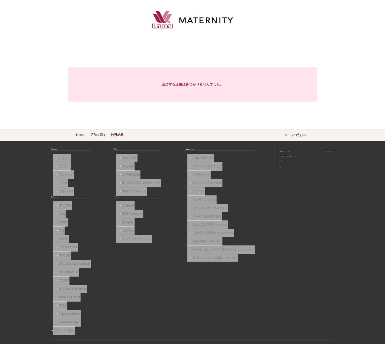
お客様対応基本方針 (241, 322)
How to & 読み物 (169, 151)
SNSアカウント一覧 (250, 151)
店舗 (106, 151)
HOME (81, 135)
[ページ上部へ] (371, 330)
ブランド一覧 (63, 195)
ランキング (64, 175)
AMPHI (61, 232)
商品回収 (111, 218)
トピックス (64, 188)
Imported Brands (68, 293)
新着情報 (111, 205)
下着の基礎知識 (171, 161)
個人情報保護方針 (206, 322)
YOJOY (62, 266)
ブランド (63, 168)
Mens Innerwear (67, 279)
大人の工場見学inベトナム (178, 215)
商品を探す (61, 151)
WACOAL (63, 205)
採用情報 (178, 322)
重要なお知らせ (116, 212)
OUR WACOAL (67, 259)
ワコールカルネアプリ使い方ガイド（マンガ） (192, 235)
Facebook (308, 305)
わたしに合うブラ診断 (176, 181)
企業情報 (157, 322)
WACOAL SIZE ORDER (72, 252)
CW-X (61, 286)
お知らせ (108, 195)
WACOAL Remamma (71, 272)
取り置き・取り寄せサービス (125, 181)
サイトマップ (273, 322)
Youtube (332, 305)
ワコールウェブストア (318, 151)
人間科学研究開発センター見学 (181, 222)
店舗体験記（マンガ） (176, 229)
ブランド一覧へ (67, 306)
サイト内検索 (301, 322)
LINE (324, 305)
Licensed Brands (68, 299)
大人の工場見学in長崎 (175, 208)
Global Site (327, 322)
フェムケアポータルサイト (178, 202)
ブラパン (167, 188)
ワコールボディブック (176, 168)
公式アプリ (244, 171)
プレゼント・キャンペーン (255, 164)
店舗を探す (98, 135)
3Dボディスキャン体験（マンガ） (183, 242)
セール (61, 181)
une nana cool (66, 239)
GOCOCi (63, 245)
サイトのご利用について (124, 322)
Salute (61, 218)
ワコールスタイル (173, 195)
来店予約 (111, 168)
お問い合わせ (59, 322)
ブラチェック (170, 175)
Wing (60, 212)
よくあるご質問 (88, 322)
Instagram (316, 305)
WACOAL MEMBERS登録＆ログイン (262, 158)
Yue (59, 225)
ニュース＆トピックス (120, 232)
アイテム (63, 161)
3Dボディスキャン (118, 188)
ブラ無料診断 (114, 175)
